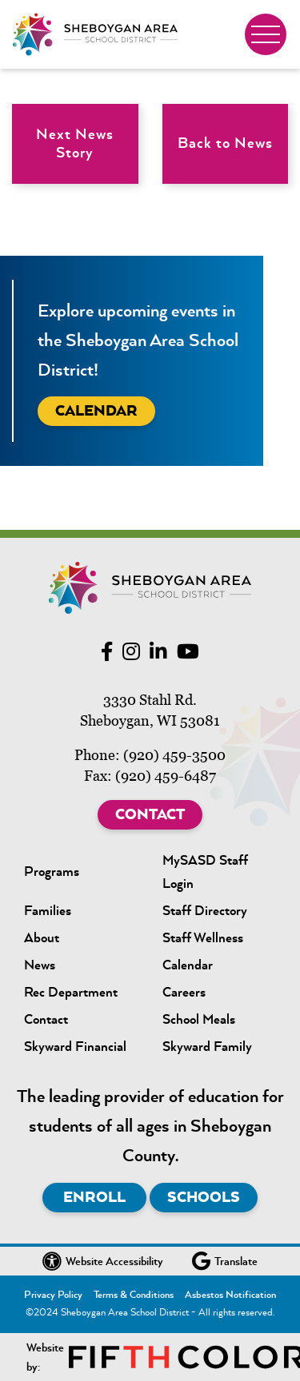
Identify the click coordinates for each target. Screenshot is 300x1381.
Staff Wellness (202, 937)
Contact (150, 814)
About (41, 937)
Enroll (94, 1197)
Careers (184, 992)
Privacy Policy (53, 1294)
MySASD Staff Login (205, 871)
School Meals (198, 1019)
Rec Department (71, 992)
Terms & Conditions (134, 1294)
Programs (51, 871)
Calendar (96, 411)
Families (47, 910)
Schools (203, 1197)
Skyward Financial (75, 1046)
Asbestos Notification (230, 1294)
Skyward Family (207, 1046)
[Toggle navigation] (265, 34)
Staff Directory (204, 910)
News (39, 964)
